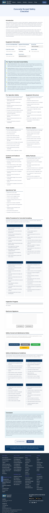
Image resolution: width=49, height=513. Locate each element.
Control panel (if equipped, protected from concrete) (15, 184)
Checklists (25, 2)
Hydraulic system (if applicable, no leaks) (14, 150)
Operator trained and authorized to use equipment (14, 119)
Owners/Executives (28, 477)
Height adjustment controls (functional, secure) (14, 181)
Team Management (17, 470)
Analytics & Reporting (6, 464)
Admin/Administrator (29, 487)
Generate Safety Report (14, 344)
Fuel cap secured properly (11, 132)
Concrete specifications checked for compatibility (13, 122)
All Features (4, 473)
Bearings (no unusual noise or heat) (33, 136)
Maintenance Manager (29, 481)
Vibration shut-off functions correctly (34, 146)
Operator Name (34, 49)
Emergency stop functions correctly (13, 212)
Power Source (21, 54)
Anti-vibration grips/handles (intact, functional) (33, 165)
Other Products (39, 489)
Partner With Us (39, 487)
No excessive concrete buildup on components (33, 120)
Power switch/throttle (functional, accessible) (13, 148)
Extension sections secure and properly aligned (34, 116)
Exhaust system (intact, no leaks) (13, 145)
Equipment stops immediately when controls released (13, 208)
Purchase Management (18, 462)
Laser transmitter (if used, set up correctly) (15, 169)
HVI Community (5, 490)
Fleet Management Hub (6, 480)
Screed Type (33, 44)
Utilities (26, 464)
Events (38, 479)
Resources (30, 2)
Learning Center (40, 462)
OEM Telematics (17, 484)
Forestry (26, 472)
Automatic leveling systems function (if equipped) (14, 200)
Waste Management (29, 465)
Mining (26, 457)
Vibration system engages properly (13, 196)
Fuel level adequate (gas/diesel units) (14, 130)
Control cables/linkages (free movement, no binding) (14, 178)
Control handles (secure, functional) (13, 159)
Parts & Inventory (5, 460)
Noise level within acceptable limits (33, 176)
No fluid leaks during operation (12, 210)
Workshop (27, 470)
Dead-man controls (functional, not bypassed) (13, 175)
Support (3, 491)
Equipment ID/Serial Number (24, 44)
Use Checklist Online (20, 441)
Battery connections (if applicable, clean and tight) (14, 140)
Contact (38, 482)
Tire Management (17, 464)
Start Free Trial (2, 479)
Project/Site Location (10, 49)
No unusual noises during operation (13, 194)
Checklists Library (5, 488)
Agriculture (27, 462)
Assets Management (17, 469)
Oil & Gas (27, 467)
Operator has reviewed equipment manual (14, 97)
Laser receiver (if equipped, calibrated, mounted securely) (14, 167)
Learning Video (39, 465)
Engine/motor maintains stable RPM (13, 202)
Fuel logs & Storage (5, 467)
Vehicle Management (17, 467)
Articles (38, 460)
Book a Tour (30, 441)
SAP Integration (16, 478)
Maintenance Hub (5, 479)
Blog (37, 457)
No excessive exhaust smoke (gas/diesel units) (14, 205)
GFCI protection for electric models (13, 143)
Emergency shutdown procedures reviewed (15, 110)
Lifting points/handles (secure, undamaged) (35, 167)
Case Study (39, 464)
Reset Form (24, 347)
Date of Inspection (22, 49)
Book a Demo (2, 485)
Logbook (3, 462)
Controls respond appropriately (12, 197)
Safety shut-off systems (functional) (34, 169)
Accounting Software (17, 482)
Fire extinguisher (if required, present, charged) (34, 174)
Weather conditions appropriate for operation (13, 116)
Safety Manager (28, 482)
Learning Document (40, 467)
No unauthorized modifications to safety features (34, 178)
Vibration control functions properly (33, 132)
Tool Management (17, 465)
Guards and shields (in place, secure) (34, 158)
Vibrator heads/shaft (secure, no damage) (34, 130)
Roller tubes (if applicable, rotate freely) (34, 118)
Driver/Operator (28, 486)
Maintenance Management (18, 457)
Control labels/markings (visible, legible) (14, 164)
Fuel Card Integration (17, 481)
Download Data (35, 344)
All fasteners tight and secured (32, 100)
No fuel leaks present (11, 133)
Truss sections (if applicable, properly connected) (34, 109)
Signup (44, 2)
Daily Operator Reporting (6, 465)
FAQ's (38, 486)
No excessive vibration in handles (33, 142)
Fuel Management (17, 459)
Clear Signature (20, 326)
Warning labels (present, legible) (33, 160)
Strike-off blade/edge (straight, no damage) (35, 107)
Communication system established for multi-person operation (14, 112)
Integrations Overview (18, 476)
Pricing (35, 2)
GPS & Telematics (17, 479)
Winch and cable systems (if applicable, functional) (34, 112)
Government (27, 469)
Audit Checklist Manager (6, 469)
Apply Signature (29, 326)
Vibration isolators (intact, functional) (34, 138)
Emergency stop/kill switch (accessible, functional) (14, 162)
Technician (27, 484)
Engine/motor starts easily (12, 192)
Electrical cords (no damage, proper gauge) (15, 142)
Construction (27, 459)
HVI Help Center (39, 477)
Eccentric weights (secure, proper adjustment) (33, 134)
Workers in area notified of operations (14, 108)
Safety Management (17, 460)
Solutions (19, 2)
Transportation (28, 460)
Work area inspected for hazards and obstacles (13, 103)
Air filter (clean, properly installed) (13, 137)
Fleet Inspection (5, 457)
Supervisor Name (9, 54)
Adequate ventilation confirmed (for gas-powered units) (14, 106)
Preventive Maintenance (6, 459)
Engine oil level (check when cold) (13, 135)
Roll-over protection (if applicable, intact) (34, 171)
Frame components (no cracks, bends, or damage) (34, 98)
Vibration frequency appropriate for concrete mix (33, 144)
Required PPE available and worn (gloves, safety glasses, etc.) (14, 100)
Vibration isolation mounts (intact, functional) (33, 105)
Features (14, 2)
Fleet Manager (27, 479)
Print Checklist (25, 344)
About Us (38, 481)
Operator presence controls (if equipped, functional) (34, 162)
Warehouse (27, 473)
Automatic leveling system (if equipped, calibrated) (14, 172)
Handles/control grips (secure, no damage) (35, 102)
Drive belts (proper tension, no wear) (33, 140)
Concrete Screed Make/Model (11, 44)
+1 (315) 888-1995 (5, 505)
